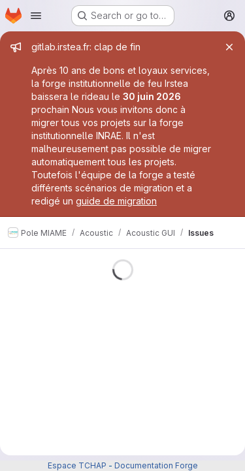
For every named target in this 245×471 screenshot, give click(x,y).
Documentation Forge (156, 465)
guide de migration (116, 200)
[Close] (229, 47)
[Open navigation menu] (35, 15)
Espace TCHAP (77, 465)
